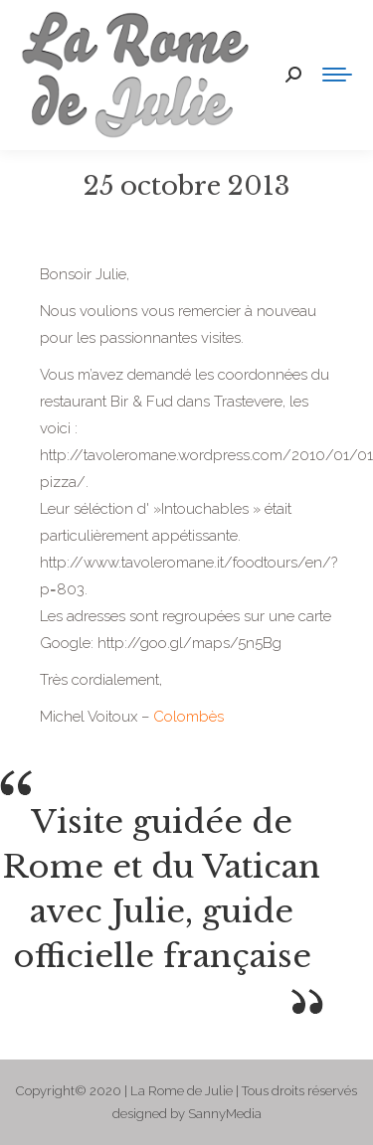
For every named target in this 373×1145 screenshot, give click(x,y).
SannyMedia (225, 1113)
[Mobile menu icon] (337, 74)
